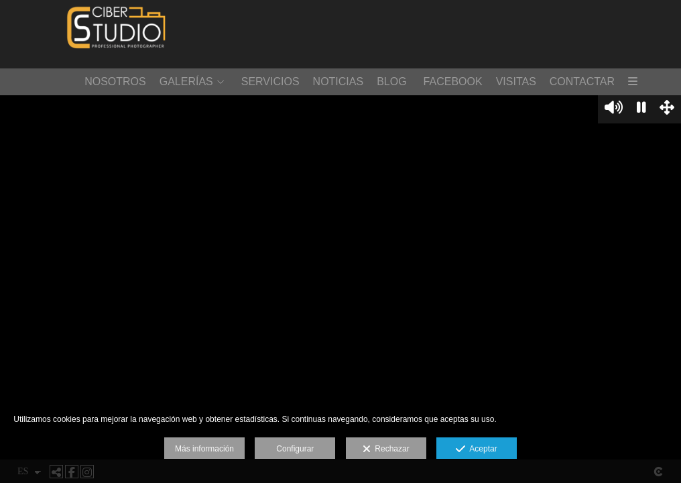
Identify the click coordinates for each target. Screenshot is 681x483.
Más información (204, 448)
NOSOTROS (115, 81)
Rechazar (386, 449)
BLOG (391, 81)
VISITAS (516, 81)
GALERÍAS (186, 81)
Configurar (295, 448)
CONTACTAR (582, 81)
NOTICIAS (338, 81)
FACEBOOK (453, 81)
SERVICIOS (270, 81)
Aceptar (476, 449)
